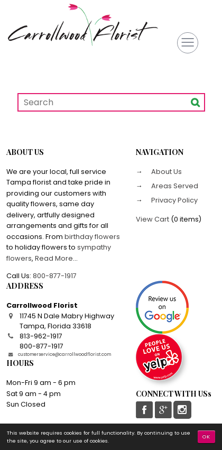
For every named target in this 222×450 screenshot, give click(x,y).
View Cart (152, 219)
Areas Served (174, 185)
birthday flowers (92, 236)
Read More (54, 258)
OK (206, 436)
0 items (186, 219)
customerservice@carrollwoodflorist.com (64, 354)
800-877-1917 (55, 275)
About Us (166, 171)
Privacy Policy (174, 200)
